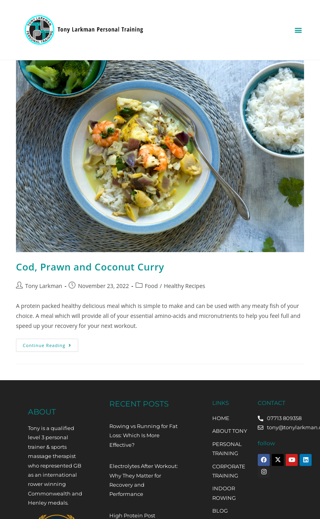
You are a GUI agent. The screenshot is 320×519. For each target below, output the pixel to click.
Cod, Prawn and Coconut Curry (90, 266)
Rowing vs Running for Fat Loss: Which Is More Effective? (143, 435)
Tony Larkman (43, 286)
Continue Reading (50, 343)
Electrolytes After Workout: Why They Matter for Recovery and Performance (143, 480)
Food (151, 286)
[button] (298, 30)
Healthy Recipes (184, 286)
